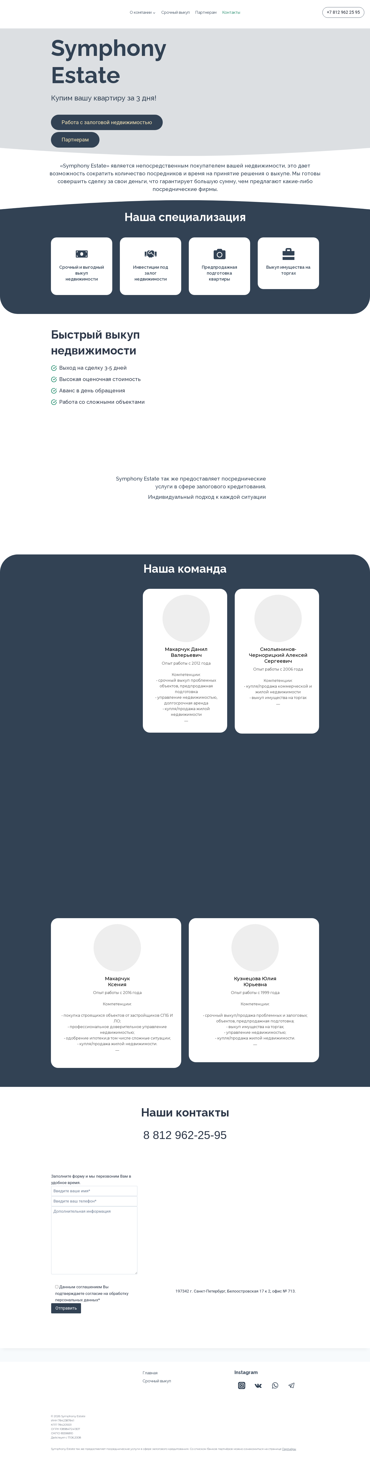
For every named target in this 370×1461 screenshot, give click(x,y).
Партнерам (206, 12)
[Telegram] (291, 1385)
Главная (150, 1372)
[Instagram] (242, 1385)
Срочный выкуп (175, 12)
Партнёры (289, 1449)
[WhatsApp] (275, 1385)
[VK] (258, 1385)
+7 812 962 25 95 (343, 12)
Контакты (231, 12)
